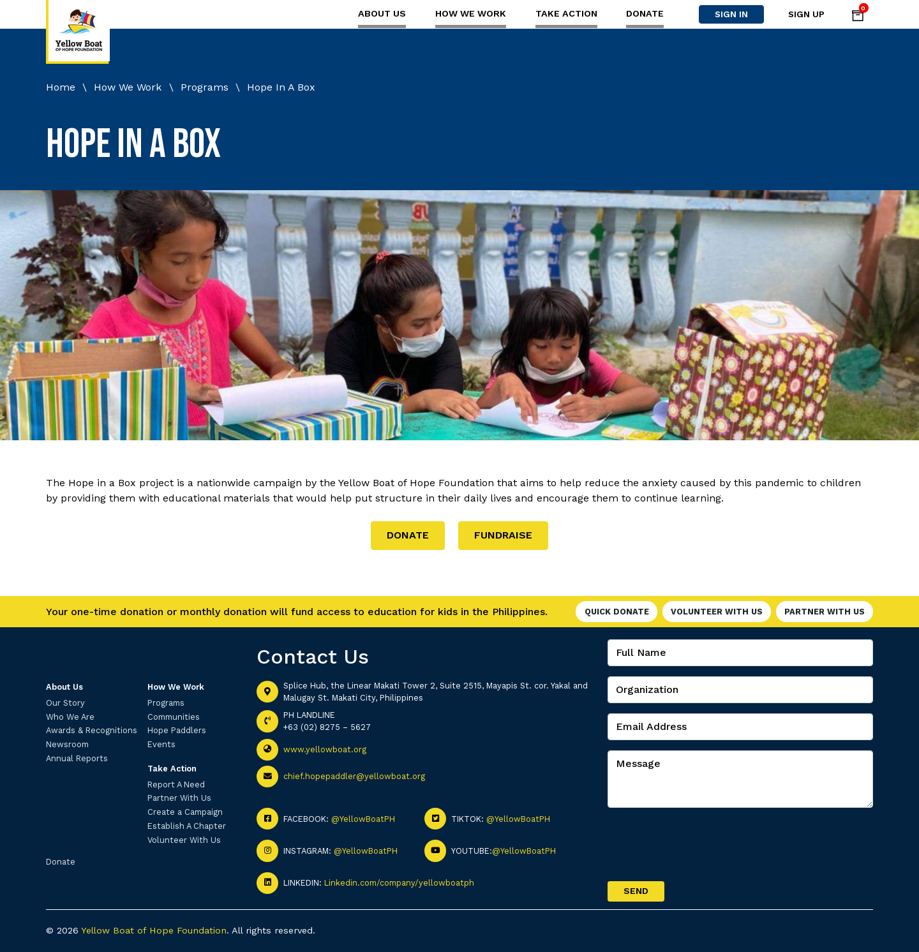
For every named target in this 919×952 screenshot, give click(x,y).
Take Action (566, 13)
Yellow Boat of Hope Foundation (154, 930)
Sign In (731, 14)
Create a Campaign (185, 812)
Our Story (65, 703)
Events (161, 744)
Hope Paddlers (176, 730)
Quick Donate (617, 611)
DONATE (408, 535)
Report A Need (176, 784)
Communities (173, 717)
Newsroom (67, 744)
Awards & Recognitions (91, 730)
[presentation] (705, 843)
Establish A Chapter (186, 826)
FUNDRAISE (503, 535)
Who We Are (70, 717)
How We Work (470, 13)
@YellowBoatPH (363, 819)
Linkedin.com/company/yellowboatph (399, 883)
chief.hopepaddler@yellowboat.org (354, 776)
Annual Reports (77, 758)
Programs (165, 703)
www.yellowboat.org (324, 749)
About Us (382, 13)
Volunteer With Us (717, 611)
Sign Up (806, 14)
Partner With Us (824, 611)
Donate (645, 13)
